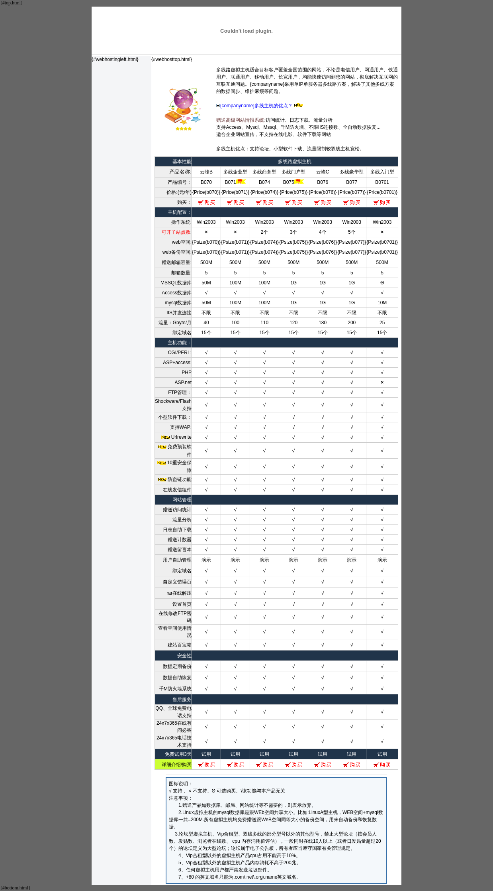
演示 (206, 560)
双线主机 (340, 149)
